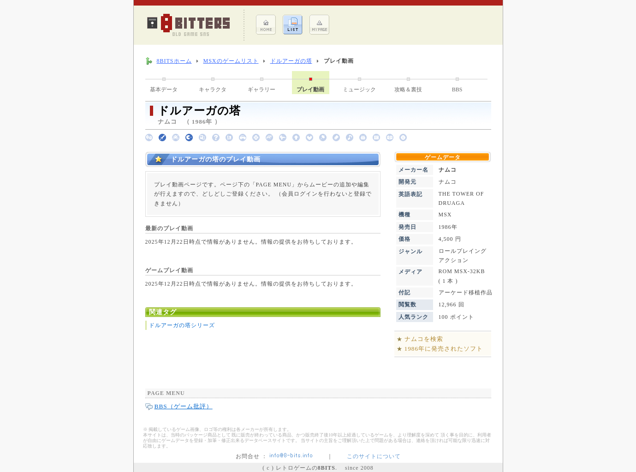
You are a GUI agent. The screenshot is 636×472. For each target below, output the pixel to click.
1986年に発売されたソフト (443, 348)
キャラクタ (212, 89)
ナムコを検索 (423, 338)
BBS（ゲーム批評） (184, 406)
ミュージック (359, 89)
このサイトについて (374, 456)
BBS (457, 89)
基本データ (164, 89)
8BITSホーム (174, 61)
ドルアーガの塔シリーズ (182, 325)
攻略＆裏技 (408, 89)
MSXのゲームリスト (231, 61)
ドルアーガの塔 (291, 61)
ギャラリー (261, 89)
